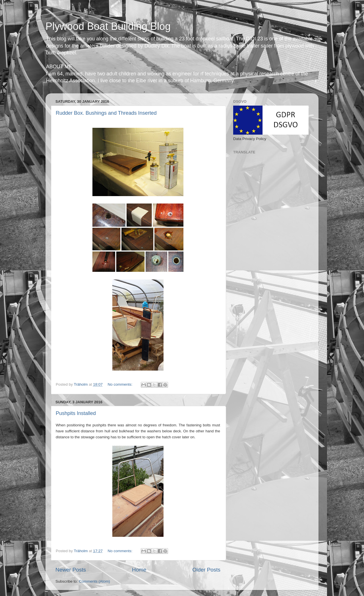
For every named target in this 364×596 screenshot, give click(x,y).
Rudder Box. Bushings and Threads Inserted (106, 113)
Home (139, 570)
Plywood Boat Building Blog (108, 26)
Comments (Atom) (94, 581)
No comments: (120, 384)
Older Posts (206, 570)
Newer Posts (70, 570)
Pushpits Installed (76, 413)
